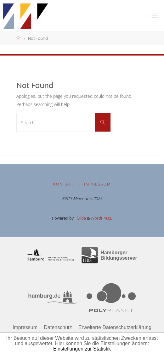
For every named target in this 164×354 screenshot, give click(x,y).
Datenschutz (58, 327)
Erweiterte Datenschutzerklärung (114, 327)
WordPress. (101, 218)
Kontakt (63, 184)
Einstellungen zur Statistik (82, 348)
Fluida (80, 218)
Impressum (97, 184)
